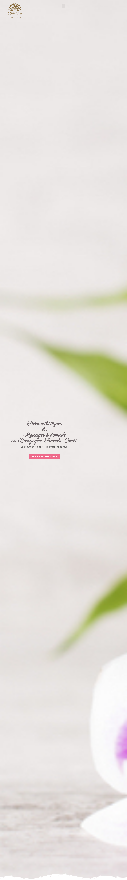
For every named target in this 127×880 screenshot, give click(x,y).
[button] (63, 6)
